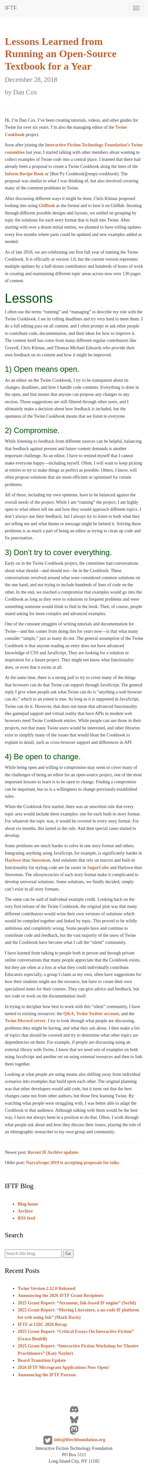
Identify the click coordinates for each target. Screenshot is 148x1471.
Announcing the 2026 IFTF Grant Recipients (60, 1295)
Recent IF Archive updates (53, 1152)
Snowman (40, 860)
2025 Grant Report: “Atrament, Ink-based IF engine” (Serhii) (77, 1303)
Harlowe (13, 860)
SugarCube (98, 867)
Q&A (68, 1013)
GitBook (47, 205)
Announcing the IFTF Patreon (47, 1374)
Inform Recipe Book (24, 173)
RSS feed (26, 1218)
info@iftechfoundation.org (79, 1439)
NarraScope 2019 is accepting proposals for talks (72, 1162)
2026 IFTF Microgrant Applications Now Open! (63, 1367)
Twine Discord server (25, 1020)
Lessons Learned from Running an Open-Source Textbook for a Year (61, 66)
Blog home (28, 1204)
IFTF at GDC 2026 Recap (42, 1324)
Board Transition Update (42, 1360)
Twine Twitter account (97, 1013)
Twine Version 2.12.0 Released (46, 1288)
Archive (25, 1211)
